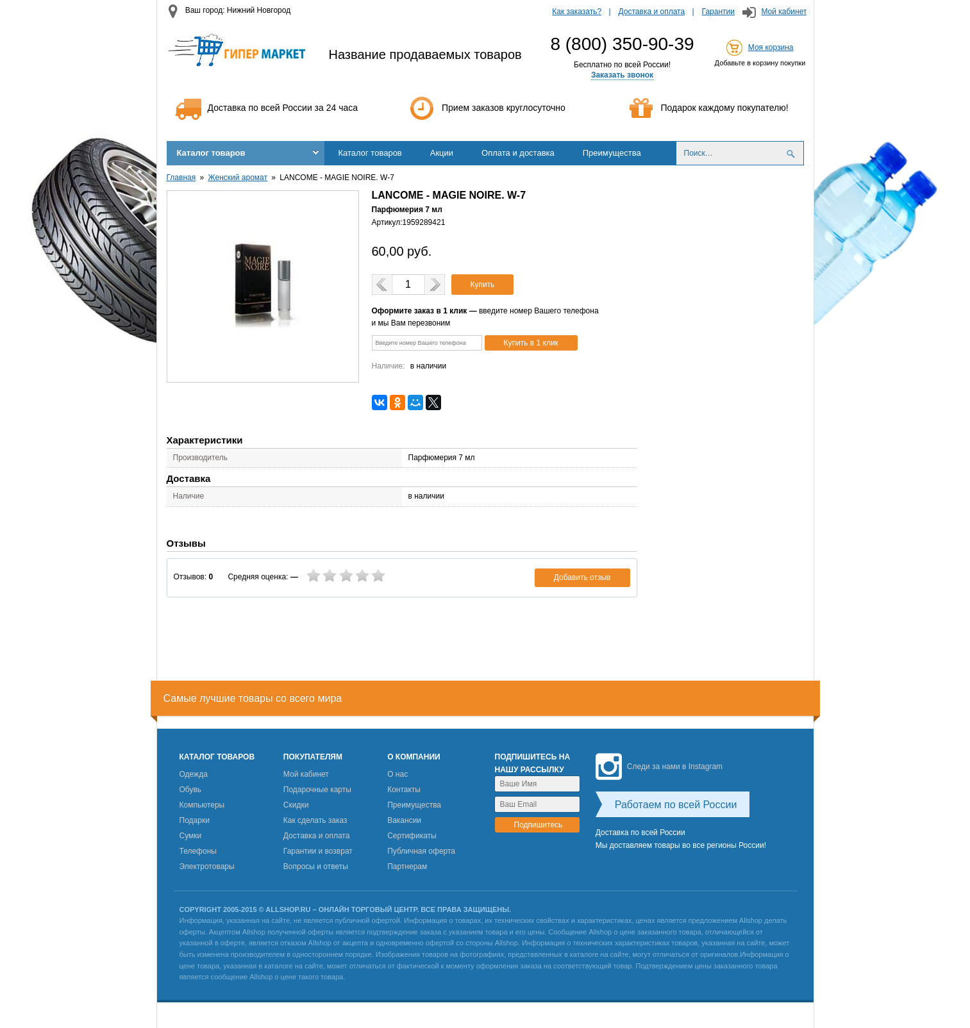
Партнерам (407, 866)
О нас (397, 774)
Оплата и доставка (518, 153)
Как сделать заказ (315, 820)
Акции (441, 153)
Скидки (296, 804)
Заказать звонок (622, 74)
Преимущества (612, 153)
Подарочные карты (317, 789)
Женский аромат (237, 177)
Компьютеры (202, 804)
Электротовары (207, 866)
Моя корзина (771, 47)
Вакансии (404, 820)
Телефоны (198, 851)
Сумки (191, 835)
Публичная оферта (421, 851)
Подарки (195, 820)
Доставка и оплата (652, 11)
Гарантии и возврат (318, 851)
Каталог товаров (211, 153)
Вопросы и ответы (315, 866)
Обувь (191, 789)
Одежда (194, 774)
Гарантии (718, 11)
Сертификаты (412, 835)
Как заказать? (576, 11)
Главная (181, 177)
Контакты (404, 789)
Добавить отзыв (582, 577)
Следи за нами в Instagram (659, 766)
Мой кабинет (784, 11)
